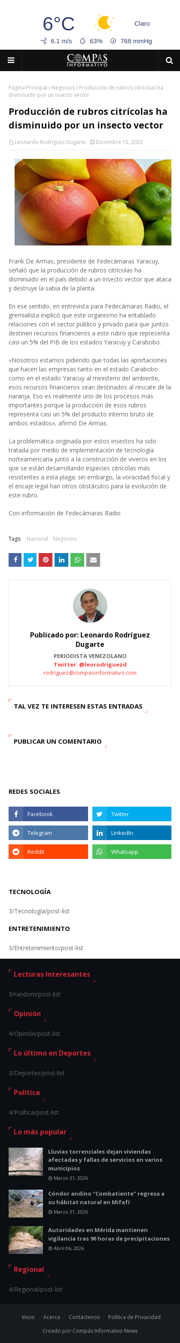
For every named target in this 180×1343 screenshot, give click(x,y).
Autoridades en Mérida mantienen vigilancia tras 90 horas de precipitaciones (109, 1234)
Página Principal (28, 87)
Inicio (28, 1317)
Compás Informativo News (105, 1330)
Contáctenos (84, 1317)
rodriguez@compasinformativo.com (90, 672)
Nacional (37, 538)
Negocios (63, 87)
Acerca (51, 1317)
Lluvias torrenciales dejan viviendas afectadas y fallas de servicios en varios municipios (105, 1160)
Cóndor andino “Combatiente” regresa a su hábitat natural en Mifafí (106, 1198)
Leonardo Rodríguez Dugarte (50, 142)
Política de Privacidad (134, 1317)
